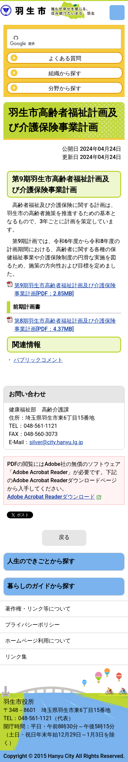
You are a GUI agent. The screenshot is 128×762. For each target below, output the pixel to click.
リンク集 (16, 656)
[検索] (55, 43)
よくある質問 (64, 58)
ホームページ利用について (38, 640)
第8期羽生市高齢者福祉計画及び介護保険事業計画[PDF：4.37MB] (65, 325)
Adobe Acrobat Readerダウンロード (54, 496)
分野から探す (64, 88)
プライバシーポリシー (32, 624)
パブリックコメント (38, 360)
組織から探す (64, 73)
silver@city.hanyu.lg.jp (56, 442)
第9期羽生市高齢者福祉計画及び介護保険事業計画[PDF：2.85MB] (65, 289)
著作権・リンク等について (38, 608)
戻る (64, 537)
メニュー (117, 12)
